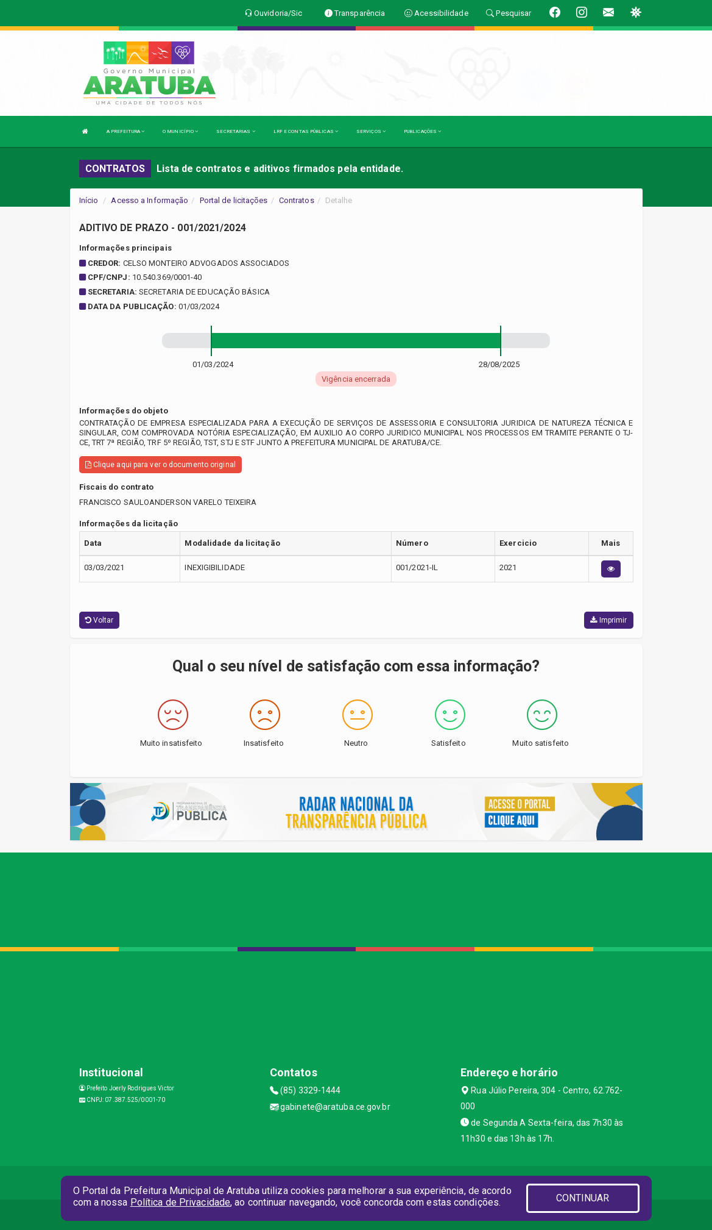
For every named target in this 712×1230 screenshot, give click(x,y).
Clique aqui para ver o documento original (160, 464)
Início (89, 200)
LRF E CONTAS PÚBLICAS (305, 131)
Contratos (296, 200)
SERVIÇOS (371, 131)
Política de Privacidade (180, 1202)
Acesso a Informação (149, 200)
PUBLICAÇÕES (422, 131)
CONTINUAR (583, 1198)
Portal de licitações (234, 200)
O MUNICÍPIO (180, 131)
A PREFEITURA (125, 131)
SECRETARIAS (235, 131)
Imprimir (608, 620)
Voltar (99, 620)
